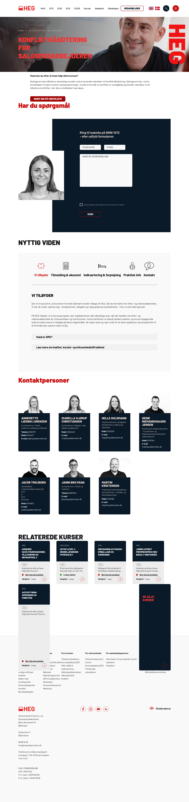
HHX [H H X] (43, 8)
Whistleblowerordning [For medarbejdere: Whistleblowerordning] (155, 672)
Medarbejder (132, 8)
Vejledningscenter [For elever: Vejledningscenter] (51, 675)
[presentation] (100, 195)
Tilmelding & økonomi (66, 269)
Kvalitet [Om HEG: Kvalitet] (22, 675)
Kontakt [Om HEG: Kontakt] (22, 688)
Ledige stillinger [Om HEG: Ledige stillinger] (25, 672)
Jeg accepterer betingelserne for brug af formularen (104, 205)
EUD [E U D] (59, 8)
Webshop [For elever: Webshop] (47, 688)
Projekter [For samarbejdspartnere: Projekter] (110, 665)
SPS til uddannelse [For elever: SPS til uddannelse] (51, 678)
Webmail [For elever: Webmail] (47, 672)
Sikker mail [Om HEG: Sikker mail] (23, 678)
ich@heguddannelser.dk (72, 438)
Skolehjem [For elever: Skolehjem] (48, 682)
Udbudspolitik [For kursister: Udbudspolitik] (67, 675)
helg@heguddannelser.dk (112, 437)
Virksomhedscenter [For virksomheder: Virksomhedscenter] (94, 659)
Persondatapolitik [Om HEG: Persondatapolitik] (26, 685)
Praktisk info (132, 269)
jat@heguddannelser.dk (31, 510)
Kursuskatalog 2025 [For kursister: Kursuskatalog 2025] (70, 662)
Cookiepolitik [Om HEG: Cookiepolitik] (24, 682)
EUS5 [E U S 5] (77, 8)
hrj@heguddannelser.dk (152, 447)
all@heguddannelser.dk (37, 438)
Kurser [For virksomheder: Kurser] (88, 662)
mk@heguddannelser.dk (112, 505)
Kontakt (149, 269)
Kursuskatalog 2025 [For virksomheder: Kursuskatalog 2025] (94, 665)
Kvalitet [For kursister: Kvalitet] (65, 678)
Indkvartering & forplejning (102, 269)
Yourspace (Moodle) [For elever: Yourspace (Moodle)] (52, 662)
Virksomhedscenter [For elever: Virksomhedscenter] (52, 685)
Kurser (87, 8)
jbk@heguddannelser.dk (72, 499)
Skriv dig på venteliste (48, 98)
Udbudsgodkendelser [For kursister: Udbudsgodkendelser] (71, 672)
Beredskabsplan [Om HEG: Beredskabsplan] (25, 691)
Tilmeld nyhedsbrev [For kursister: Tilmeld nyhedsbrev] (70, 659)
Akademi (99, 8)
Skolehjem (113, 8)
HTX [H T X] (51, 8)
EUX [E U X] (68, 8)
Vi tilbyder (41, 269)
